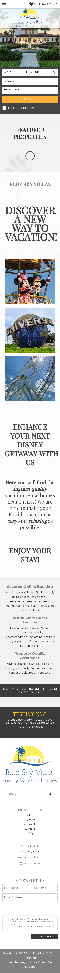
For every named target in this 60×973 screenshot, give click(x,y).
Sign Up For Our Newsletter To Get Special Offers (30, 690)
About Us (30, 824)
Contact (30, 828)
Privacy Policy (47, 926)
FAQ (30, 833)
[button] (30, 81)
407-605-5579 (30, 864)
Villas (30, 815)
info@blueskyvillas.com (30, 857)
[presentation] (26, 909)
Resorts (30, 820)
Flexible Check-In (21, 108)
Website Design (17, 962)
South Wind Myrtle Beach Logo (30, 18)
